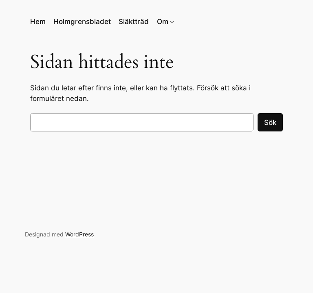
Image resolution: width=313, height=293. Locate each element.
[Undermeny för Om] (172, 22)
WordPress (79, 234)
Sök (270, 122)
